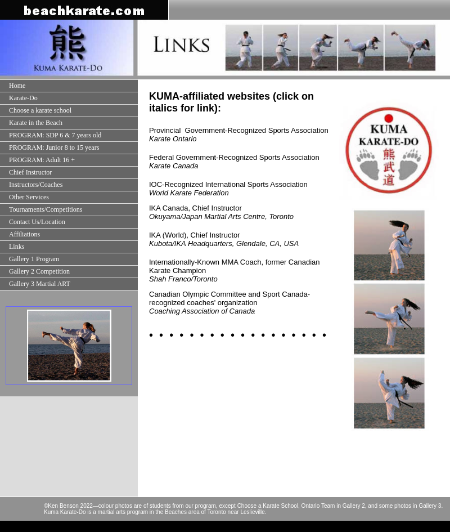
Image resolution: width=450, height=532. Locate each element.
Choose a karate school (40, 110)
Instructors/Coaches (35, 185)
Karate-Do (23, 98)
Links (16, 247)
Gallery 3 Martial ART (39, 284)
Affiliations (24, 234)
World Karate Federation (189, 193)
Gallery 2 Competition (39, 271)
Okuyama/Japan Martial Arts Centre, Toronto (221, 216)
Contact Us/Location (37, 222)
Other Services (29, 197)
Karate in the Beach (35, 123)
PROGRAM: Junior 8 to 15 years (54, 147)
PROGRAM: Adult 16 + (42, 160)
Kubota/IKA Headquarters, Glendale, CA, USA (224, 243)
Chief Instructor (30, 172)
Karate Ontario (173, 139)
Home (17, 86)
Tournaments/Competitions (45, 209)
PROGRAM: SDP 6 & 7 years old (55, 135)
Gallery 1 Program (34, 259)
